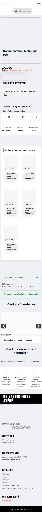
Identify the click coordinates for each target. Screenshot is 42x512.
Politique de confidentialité (10, 485)
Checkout (5, 480)
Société (4, 483)
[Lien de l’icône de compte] (38, 3)
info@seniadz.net (7, 500)
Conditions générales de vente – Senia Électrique (17, 488)
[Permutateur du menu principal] (5, 11)
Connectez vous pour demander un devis (20, 93)
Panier (4, 477)
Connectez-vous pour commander (11, 175)
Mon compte (6, 474)
